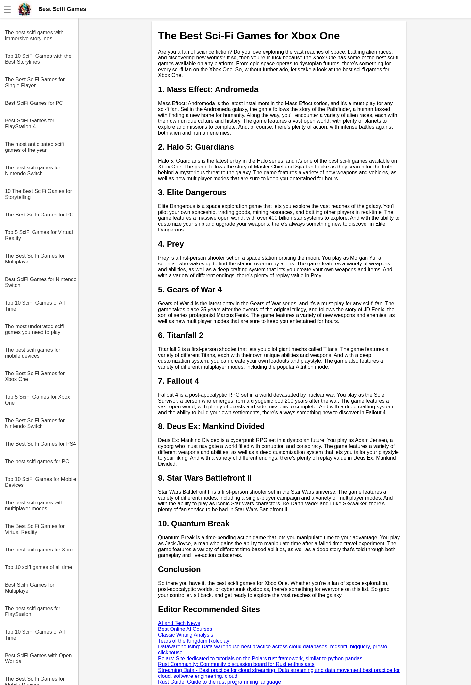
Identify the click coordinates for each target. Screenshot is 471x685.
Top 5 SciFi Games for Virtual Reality (39, 235)
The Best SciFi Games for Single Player (35, 82)
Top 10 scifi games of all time (38, 567)
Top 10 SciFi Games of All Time (35, 305)
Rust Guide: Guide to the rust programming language (219, 682)
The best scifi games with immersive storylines (34, 35)
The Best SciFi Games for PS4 (40, 444)
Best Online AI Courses (185, 629)
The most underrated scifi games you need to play (34, 329)
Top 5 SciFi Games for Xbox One (37, 400)
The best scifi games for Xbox (39, 549)
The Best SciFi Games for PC (39, 214)
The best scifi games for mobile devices (32, 352)
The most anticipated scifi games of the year (34, 147)
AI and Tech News (179, 623)
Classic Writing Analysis (185, 635)
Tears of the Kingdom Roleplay (193, 641)
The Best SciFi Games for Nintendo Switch (35, 423)
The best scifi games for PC (37, 461)
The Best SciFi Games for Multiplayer (35, 258)
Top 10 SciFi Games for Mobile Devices (40, 482)
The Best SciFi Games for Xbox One (35, 376)
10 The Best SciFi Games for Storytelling (38, 194)
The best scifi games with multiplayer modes (34, 505)
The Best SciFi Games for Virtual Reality (35, 529)
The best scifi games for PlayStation (32, 611)
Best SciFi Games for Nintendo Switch (41, 282)
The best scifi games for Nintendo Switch (32, 170)
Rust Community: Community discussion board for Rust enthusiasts (236, 664)
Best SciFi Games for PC (34, 103)
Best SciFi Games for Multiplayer (29, 588)
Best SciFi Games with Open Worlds (38, 658)
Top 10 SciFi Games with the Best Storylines (38, 59)
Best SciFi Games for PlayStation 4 (29, 123)
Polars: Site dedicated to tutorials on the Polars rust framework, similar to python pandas (260, 658)
